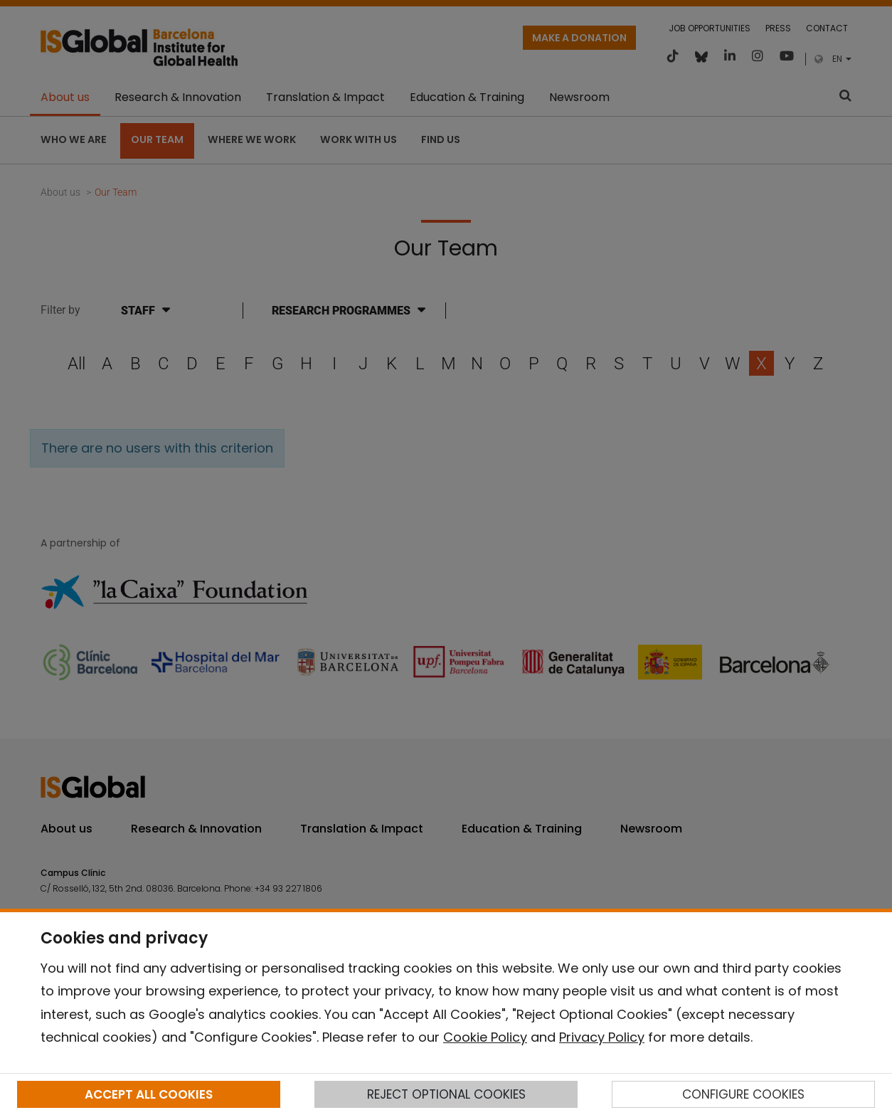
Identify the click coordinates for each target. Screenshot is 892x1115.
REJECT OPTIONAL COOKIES (446, 1094)
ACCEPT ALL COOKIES (149, 1094)
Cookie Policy (485, 1037)
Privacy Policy (601, 1037)
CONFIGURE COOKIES (743, 1094)
